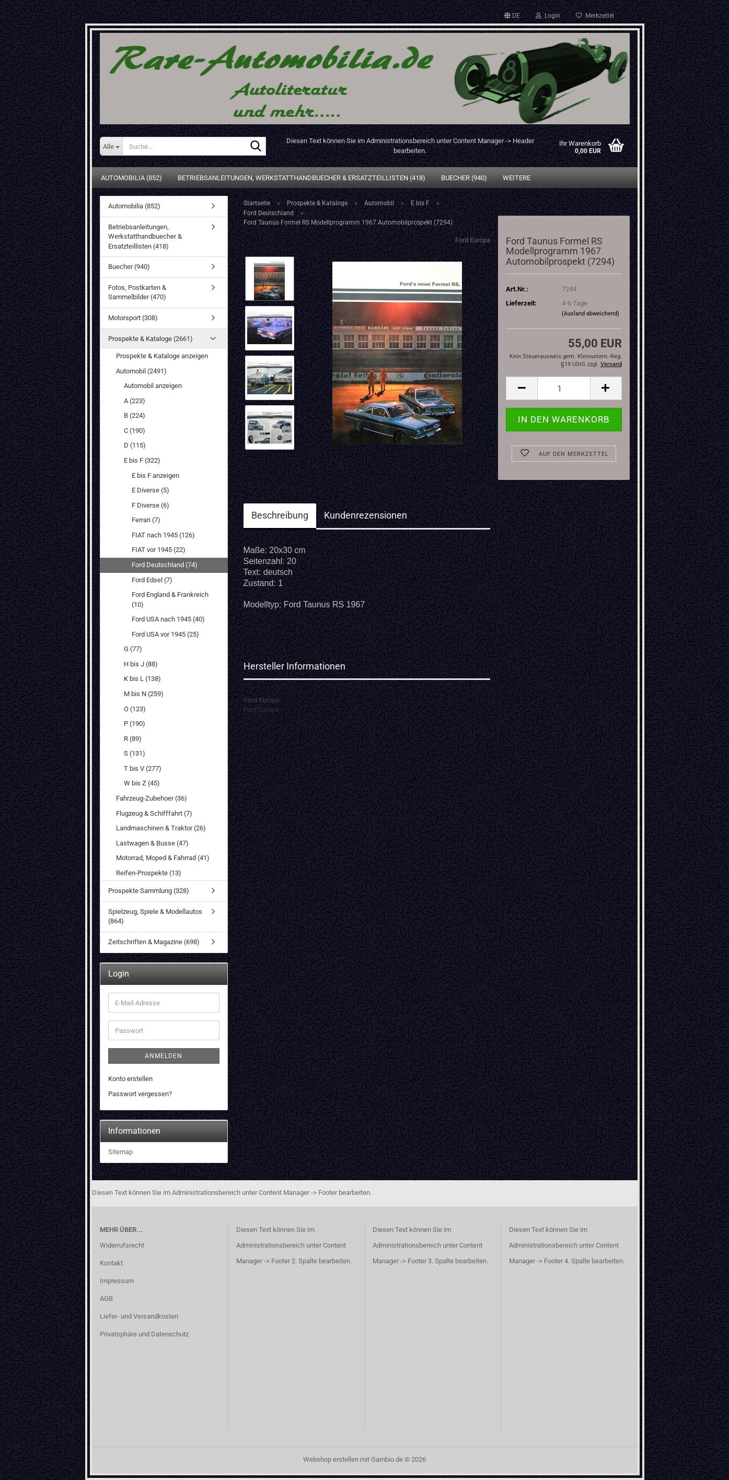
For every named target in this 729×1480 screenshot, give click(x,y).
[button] (512, 16)
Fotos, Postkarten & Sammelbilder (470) (137, 292)
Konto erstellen (130, 1079)
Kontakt (111, 1263)
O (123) (135, 709)
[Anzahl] (563, 388)
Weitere (516, 178)
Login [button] (548, 15)
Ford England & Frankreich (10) (170, 599)
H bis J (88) (141, 664)
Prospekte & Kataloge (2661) (150, 339)
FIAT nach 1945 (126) (163, 535)
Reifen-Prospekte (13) (148, 873)
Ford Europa (472, 240)
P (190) (134, 723)
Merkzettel (595, 15)
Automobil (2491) (141, 371)
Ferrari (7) (146, 520)
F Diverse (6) (150, 505)
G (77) (133, 649)
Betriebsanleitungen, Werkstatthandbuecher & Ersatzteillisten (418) (301, 178)
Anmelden (163, 1056)
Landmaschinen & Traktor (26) (161, 828)
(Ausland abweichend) (590, 313)
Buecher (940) (464, 178)
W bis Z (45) (142, 783)
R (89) (133, 739)
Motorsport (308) (133, 318)
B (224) (134, 415)
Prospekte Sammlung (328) (148, 891)
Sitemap (120, 1152)
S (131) (134, 753)
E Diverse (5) (150, 490)
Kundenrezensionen (365, 515)
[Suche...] (111, 146)
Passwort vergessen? (140, 1094)
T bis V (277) (142, 768)
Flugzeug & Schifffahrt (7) (154, 813)
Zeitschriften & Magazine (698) (154, 942)
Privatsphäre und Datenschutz (144, 1334)
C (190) (134, 430)
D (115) (135, 445)
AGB (106, 1298)
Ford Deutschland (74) (165, 565)
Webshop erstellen (330, 1459)
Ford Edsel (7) (152, 580)
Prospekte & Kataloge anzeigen (162, 356)
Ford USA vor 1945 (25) (165, 634)
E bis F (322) (142, 460)
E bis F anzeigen (155, 475)
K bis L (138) (142, 679)
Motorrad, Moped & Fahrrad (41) (163, 858)
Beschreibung (279, 515)
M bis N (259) (144, 694)
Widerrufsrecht (122, 1245)
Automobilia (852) (131, 178)
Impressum (117, 1281)
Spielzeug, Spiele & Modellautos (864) (155, 916)
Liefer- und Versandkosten (139, 1316)
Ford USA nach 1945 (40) (168, 619)
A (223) (134, 401)
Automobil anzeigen (153, 386)
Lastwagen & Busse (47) (152, 843)
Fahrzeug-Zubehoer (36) (151, 798)
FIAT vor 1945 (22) (159, 550)
